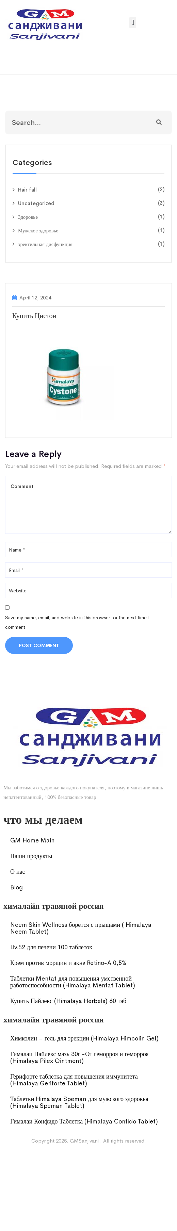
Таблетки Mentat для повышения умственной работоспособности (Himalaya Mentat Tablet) (72, 982)
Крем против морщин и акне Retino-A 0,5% (68, 963)
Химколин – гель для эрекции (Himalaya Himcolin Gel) (84, 1038)
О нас (17, 871)
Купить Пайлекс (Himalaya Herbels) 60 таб (68, 1001)
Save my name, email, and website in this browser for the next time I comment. (77, 622)
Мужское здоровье (38, 230)
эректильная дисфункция (45, 244)
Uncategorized (36, 203)
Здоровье (28, 217)
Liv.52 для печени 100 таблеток (51, 947)
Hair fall (27, 189)
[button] (132, 22)
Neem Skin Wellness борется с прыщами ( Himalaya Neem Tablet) (80, 928)
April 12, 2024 (35, 297)
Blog (16, 887)
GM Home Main (32, 840)
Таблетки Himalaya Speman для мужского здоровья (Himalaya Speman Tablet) (79, 1102)
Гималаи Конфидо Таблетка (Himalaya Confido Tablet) (84, 1121)
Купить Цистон (34, 316)
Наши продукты (31, 856)
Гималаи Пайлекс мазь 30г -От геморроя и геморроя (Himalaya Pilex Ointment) (79, 1057)
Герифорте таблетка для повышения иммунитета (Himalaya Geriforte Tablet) (74, 1080)
